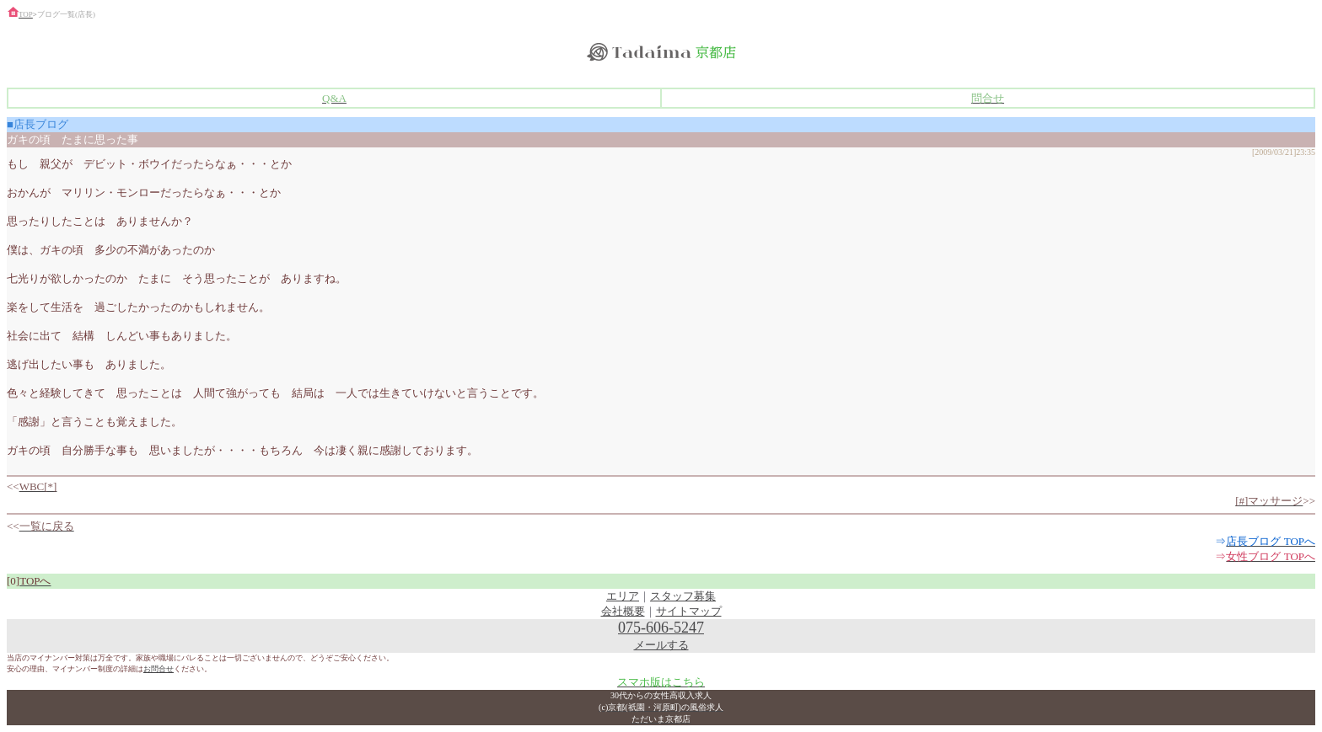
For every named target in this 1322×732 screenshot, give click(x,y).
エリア (622, 596)
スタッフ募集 (683, 596)
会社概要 (623, 611)
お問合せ (158, 669)
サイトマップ (689, 611)
